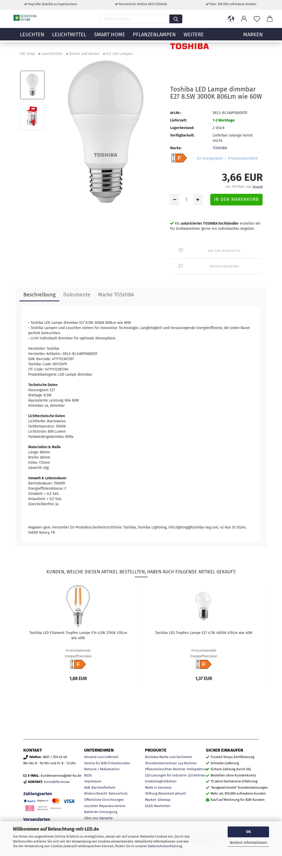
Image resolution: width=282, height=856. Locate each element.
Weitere (194, 37)
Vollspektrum (197, 769)
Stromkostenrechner (161, 763)
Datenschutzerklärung (165, 846)
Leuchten (32, 37)
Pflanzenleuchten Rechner (165, 769)
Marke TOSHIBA (116, 294)
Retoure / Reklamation (102, 769)
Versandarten (36, 819)
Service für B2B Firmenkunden (107, 763)
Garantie (106, 818)
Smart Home (109, 37)
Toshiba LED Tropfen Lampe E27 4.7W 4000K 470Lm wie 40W (203, 633)
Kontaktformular (57, 782)
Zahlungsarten (37, 793)
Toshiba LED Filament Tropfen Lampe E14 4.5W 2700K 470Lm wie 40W (78, 635)
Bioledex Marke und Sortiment (168, 757)
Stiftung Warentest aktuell (165, 793)
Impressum (92, 781)
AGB (87, 787)
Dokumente (76, 294)
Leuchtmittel (69, 37)
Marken (150, 800)
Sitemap (164, 800)
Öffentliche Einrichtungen (104, 800)
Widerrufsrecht (95, 793)
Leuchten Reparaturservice (104, 806)
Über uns (91, 818)
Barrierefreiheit (103, 787)
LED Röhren (196, 775)
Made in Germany (158, 787)
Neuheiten (162, 806)
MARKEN (253, 37)
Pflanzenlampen (154, 37)
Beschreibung (39, 294)
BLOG (88, 775)
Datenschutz (118, 793)
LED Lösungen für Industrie (165, 775)
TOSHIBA (220, 148)
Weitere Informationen (248, 842)
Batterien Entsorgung (100, 812)
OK (248, 832)
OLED (149, 806)
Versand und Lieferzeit (101, 757)
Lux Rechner (187, 763)
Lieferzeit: (178, 120)
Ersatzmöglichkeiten (161, 781)
